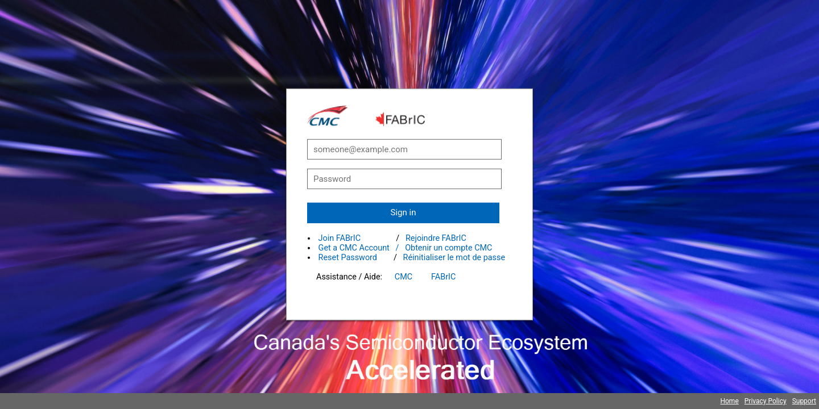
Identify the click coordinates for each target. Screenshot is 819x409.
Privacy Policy (765, 401)
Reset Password (347, 257)
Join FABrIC (339, 238)
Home (729, 401)
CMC (403, 277)
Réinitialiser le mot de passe (454, 257)
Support (804, 401)
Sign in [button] (403, 212)
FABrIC (443, 277)
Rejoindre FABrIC (436, 238)
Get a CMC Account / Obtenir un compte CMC (405, 248)
